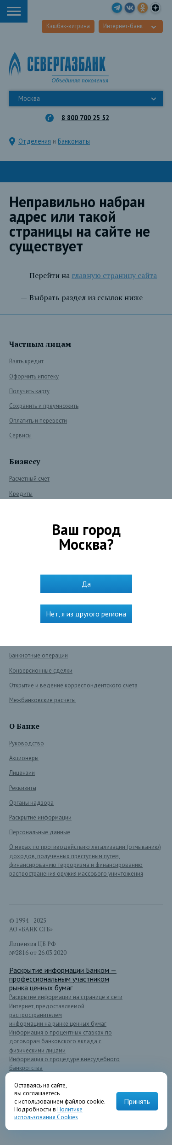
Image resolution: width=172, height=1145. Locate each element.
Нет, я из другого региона (86, 613)
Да (86, 583)
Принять (137, 1101)
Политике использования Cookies (48, 1113)
